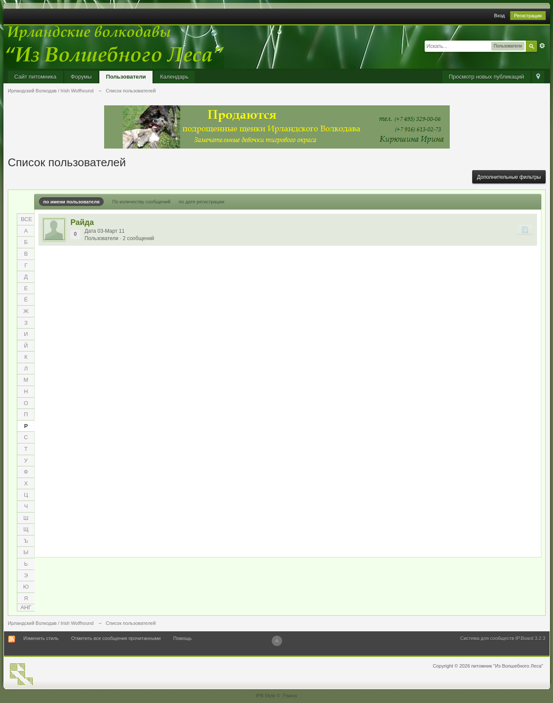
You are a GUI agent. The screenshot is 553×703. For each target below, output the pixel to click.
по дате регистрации (201, 201)
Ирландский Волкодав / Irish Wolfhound (51, 623)
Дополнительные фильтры (509, 177)
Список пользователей (131, 623)
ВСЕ (26, 219)
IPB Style (265, 695)
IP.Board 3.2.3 (530, 638)
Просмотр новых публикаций (486, 76)
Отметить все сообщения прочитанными (116, 638)
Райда (82, 222)
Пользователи (126, 76)
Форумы (81, 76)
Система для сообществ (487, 638)
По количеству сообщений (141, 201)
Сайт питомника (35, 76)
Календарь (174, 76)
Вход (499, 15)
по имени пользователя (71, 201)
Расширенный (542, 45)
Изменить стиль (41, 638)
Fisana (290, 695)
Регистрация (528, 15)
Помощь (182, 638)
